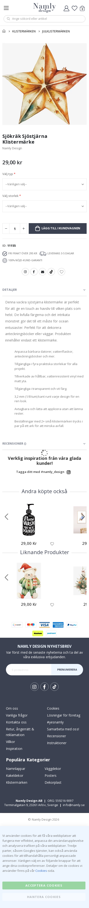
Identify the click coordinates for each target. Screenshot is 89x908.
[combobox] (44, 18)
